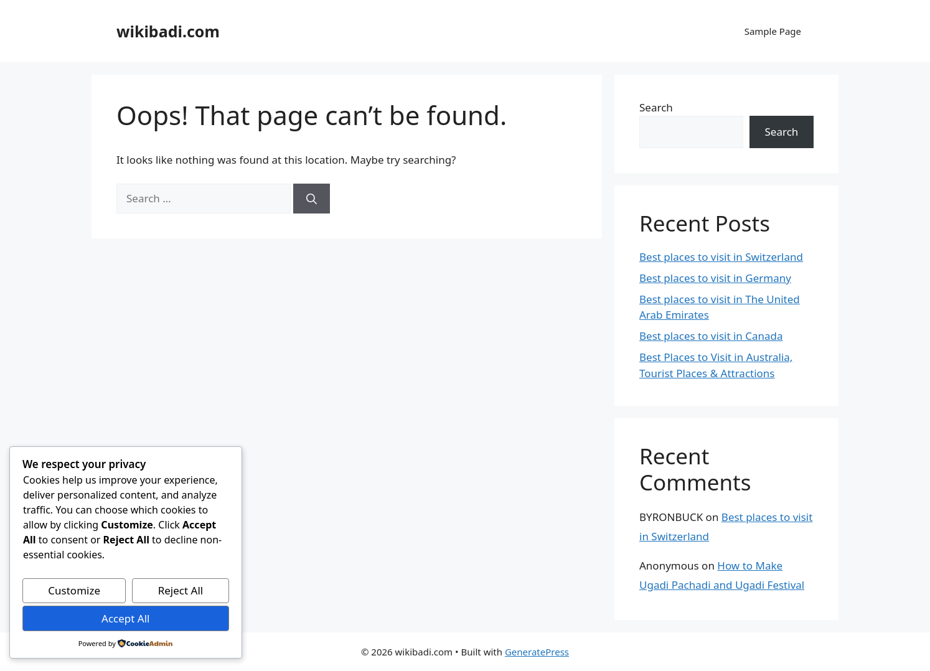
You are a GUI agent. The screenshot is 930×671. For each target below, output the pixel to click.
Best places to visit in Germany (715, 278)
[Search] (311, 199)
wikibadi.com (168, 31)
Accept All (125, 618)
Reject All (181, 590)
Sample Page (772, 31)
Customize (74, 590)
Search (656, 107)
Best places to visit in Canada (711, 336)
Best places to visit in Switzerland (721, 257)
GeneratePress (537, 651)
